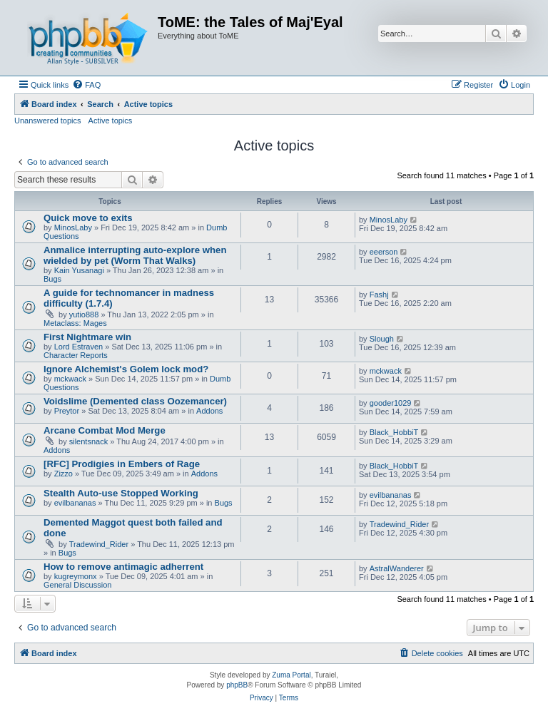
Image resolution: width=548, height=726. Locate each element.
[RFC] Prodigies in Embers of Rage (122, 464)
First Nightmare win (87, 337)
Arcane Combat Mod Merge (105, 430)
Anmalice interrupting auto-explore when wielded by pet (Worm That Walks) (135, 255)
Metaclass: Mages (75, 323)
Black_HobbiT (394, 432)
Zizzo (63, 473)
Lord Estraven (78, 346)
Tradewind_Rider (98, 544)
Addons (209, 411)
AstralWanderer (397, 568)
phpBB (237, 685)
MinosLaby (73, 227)
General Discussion (77, 585)
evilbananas (75, 503)
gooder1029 (391, 403)
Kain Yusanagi (79, 270)
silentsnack (88, 441)
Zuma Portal (291, 675)
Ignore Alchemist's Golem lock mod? (126, 369)
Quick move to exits (88, 218)
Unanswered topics (47, 120)
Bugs (52, 279)
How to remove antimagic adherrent (123, 566)
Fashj (379, 294)
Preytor (66, 411)
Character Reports (76, 355)
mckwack (70, 378)
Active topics (110, 120)
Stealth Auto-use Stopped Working (121, 493)
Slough (382, 338)
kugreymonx (75, 576)
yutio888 (84, 314)
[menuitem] (86, 84)
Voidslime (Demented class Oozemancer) (135, 401)
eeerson (384, 251)
